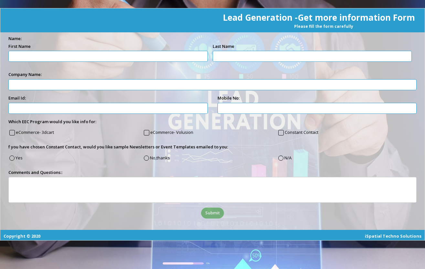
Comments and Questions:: (35, 172)
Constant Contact (301, 132)
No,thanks (159, 158)
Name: (15, 38)
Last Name (223, 46)
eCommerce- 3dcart (34, 132)
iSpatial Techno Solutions (393, 236)
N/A (287, 158)
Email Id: (17, 98)
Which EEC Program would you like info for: (52, 121)
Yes (19, 158)
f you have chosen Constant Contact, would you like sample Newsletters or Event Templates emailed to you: (118, 147)
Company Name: (25, 74)
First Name (19, 46)
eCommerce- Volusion (171, 132)
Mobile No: (228, 98)
